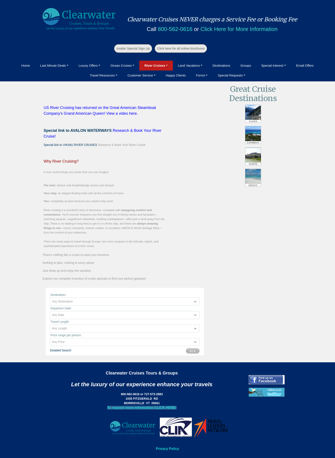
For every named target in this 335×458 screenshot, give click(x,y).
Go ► (192, 350)
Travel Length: (59, 321)
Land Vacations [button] (189, 65)
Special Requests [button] (230, 75)
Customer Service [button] (140, 75)
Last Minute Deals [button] (53, 65)
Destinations (221, 65)
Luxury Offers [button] (88, 65)
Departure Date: (61, 308)
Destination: (58, 295)
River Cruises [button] (154, 65)
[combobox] (125, 302)
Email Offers (305, 65)
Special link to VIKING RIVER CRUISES (70, 145)
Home (25, 65)
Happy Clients (176, 75)
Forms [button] (200, 75)
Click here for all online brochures (181, 48)
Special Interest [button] (272, 65)
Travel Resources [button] (102, 75)
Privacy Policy (167, 449)
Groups (246, 65)
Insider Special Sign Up (133, 48)
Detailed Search (60, 350)
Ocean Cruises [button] (121, 65)
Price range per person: (66, 335)
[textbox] (124, 301)
